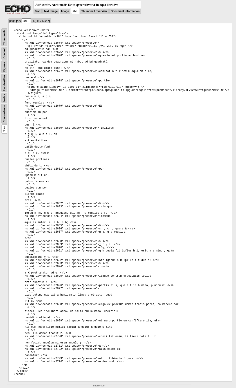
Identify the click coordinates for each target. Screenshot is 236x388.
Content (4, 53)
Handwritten (4, 83)
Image (65, 11)
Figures (4, 67)
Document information (125, 11)
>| (49, 20)
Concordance (4, 113)
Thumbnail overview (94, 11)
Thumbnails (4, 37)
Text (37, 11)
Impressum (99, 385)
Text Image (51, 11)
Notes (4, 98)
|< (17, 20)
